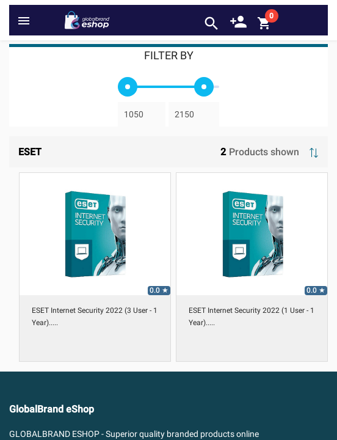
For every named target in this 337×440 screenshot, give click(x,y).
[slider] (127, 87)
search (211, 23)
